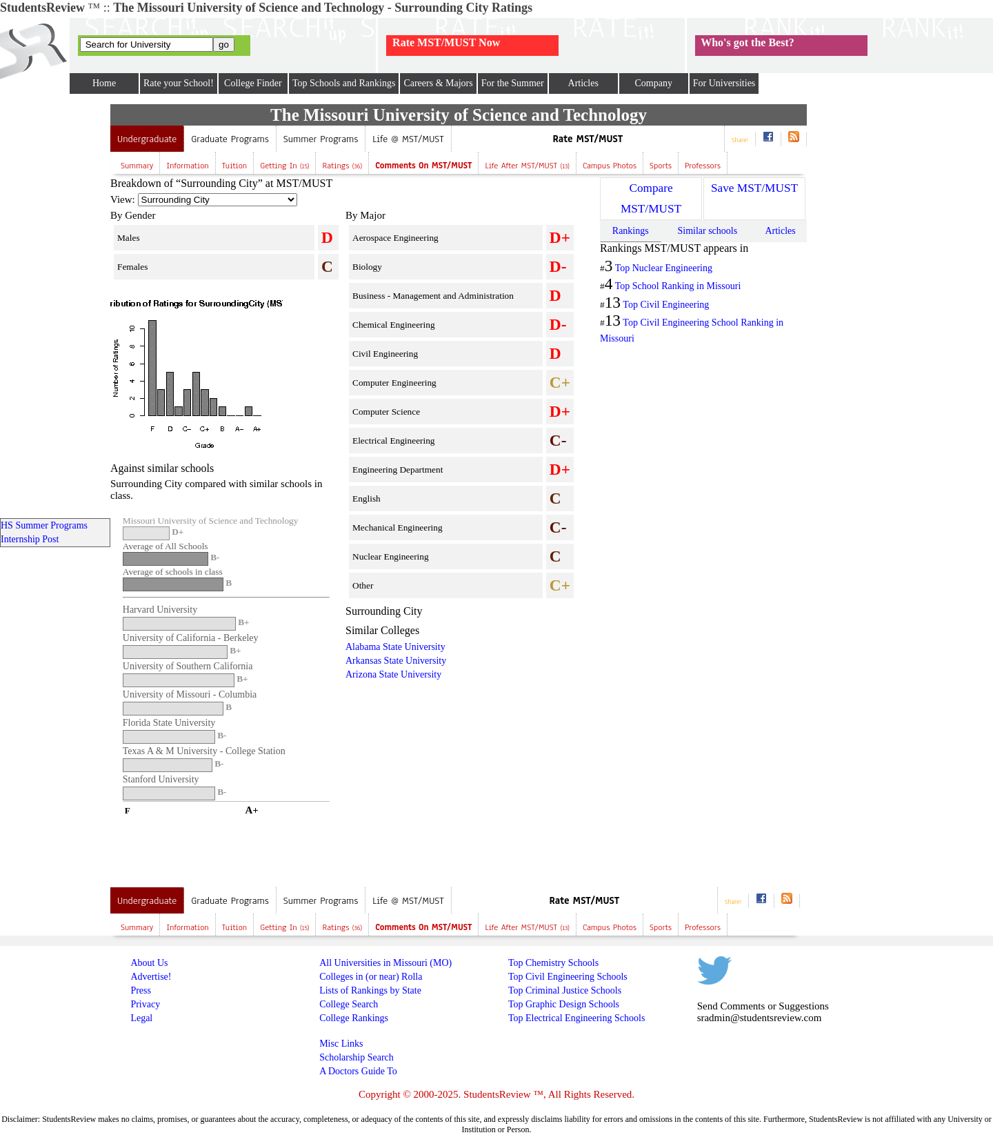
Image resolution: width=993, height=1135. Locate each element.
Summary (137, 165)
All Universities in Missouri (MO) (385, 963)
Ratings (342, 165)
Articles (583, 83)
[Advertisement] (461, 781)
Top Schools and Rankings (344, 83)
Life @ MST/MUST (407, 139)
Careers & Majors (437, 83)
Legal (141, 1018)
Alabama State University (395, 647)
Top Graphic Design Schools (563, 1004)
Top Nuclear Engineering (663, 268)
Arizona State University (393, 674)
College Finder (253, 83)
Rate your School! (178, 83)
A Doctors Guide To (358, 1071)
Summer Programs (320, 139)
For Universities (724, 83)
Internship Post (30, 539)
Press (140, 990)
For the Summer (512, 83)
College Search (348, 1004)
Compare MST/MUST (651, 198)
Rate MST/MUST (588, 139)
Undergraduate (147, 139)
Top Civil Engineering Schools (568, 976)
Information (187, 165)
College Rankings (353, 1018)
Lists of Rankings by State (370, 990)
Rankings (630, 231)
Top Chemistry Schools (553, 963)
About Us (149, 963)
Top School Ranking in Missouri (678, 286)
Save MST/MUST (754, 188)
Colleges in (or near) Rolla (370, 976)
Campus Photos (609, 165)
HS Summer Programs (44, 525)
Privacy (145, 1004)
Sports (661, 165)
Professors (703, 165)
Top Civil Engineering (666, 304)
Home (104, 83)
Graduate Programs (230, 139)
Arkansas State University (395, 660)
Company (653, 83)
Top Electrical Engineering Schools (576, 1018)
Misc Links (341, 1043)
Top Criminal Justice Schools (564, 990)
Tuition (235, 165)
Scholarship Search (356, 1057)
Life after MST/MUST (527, 165)
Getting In (284, 165)
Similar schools (707, 231)
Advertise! (150, 976)
